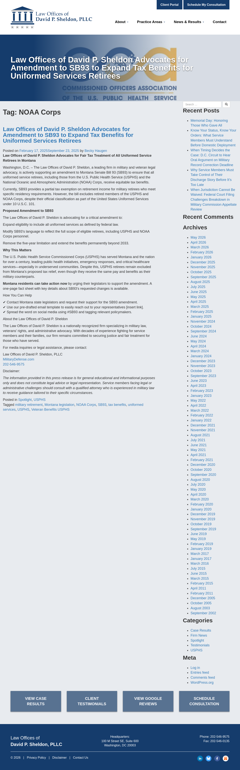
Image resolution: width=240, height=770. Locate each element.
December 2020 (202, 465)
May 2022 (198, 400)
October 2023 (200, 371)
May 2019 (198, 539)
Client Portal (170, 4)
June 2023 (198, 381)
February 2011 (201, 593)
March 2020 (199, 499)
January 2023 (200, 396)
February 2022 (201, 415)
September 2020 (203, 475)
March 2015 (199, 578)
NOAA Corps (86, 405)
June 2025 (198, 292)
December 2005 (202, 598)
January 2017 (200, 559)
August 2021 (200, 435)
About (121, 22)
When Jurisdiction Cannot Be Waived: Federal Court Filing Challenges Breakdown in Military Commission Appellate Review (213, 199)
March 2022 (199, 410)
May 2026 (198, 237)
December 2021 (202, 425)
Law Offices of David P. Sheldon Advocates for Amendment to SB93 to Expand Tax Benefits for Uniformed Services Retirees (68, 135)
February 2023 (201, 391)
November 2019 (202, 519)
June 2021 (198, 445)
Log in (195, 668)
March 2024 (199, 351)
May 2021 (198, 450)
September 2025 (203, 277)
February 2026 (201, 252)
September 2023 (203, 376)
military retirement (29, 405)
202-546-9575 (13, 364)
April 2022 (198, 405)
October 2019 (200, 524)
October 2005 (200, 603)
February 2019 (201, 544)
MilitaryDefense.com (18, 359)
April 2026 (198, 242)
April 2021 (198, 455)
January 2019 (200, 549)
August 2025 (200, 282)
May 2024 (198, 341)
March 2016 (199, 563)
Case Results (200, 630)
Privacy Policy (36, 757)
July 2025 (197, 287)
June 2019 (198, 534)
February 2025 (201, 312)
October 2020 (200, 470)
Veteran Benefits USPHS (50, 409)
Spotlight (25, 400)
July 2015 (197, 568)
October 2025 (200, 272)
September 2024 (203, 331)
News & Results (189, 22)
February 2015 (201, 583)
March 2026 (199, 247)
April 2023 (198, 386)
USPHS (40, 400)
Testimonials (199, 645)
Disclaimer (59, 757)
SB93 (102, 405)
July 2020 (197, 484)
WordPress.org (202, 682)
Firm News (198, 635)
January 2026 (200, 257)
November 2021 (202, 430)
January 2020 (200, 509)
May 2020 (198, 489)
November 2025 (202, 267)
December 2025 (202, 262)
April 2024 (198, 346)
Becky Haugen (95, 151)
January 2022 (200, 420)
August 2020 (200, 480)
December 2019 (202, 514)
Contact (219, 22)
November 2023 (202, 366)
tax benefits (117, 405)
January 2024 (200, 356)
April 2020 (198, 494)
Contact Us (80, 757)
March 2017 (199, 554)
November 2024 (202, 321)
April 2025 (198, 302)
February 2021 (201, 460)
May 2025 (198, 297)
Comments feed (202, 677)
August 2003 (200, 608)
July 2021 (197, 440)
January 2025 (200, 316)
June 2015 (198, 573)
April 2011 (198, 588)
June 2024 (198, 336)
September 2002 (203, 613)
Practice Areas (151, 22)
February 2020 (201, 504)
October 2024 (200, 326)
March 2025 (199, 307)
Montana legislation (59, 405)
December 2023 (202, 361)
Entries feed (199, 672)
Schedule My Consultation (206, 4)
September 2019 (203, 529)
